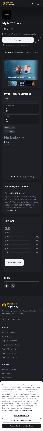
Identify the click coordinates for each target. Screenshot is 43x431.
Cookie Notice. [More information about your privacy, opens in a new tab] (27, 410)
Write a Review (14, 262)
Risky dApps (7, 378)
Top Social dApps (9, 353)
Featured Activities (9, 369)
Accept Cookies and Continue (21, 426)
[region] (21, 406)
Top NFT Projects (9, 349)
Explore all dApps (9, 332)
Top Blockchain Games (11, 345)
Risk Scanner (7, 374)
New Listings (7, 336)
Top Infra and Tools (9, 357)
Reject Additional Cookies (21, 420)
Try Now (18, 40)
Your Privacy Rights (21, 415)
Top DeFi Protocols (9, 341)
